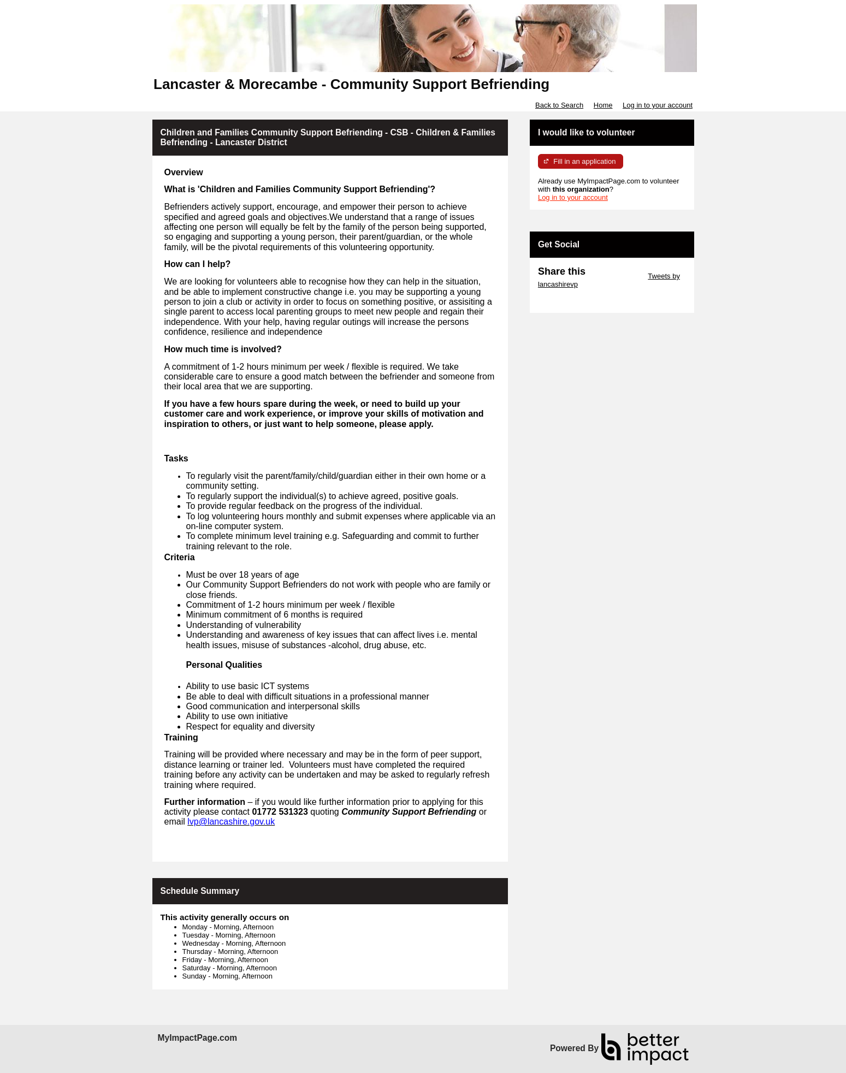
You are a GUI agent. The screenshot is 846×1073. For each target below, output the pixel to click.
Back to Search (559, 105)
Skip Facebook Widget (573, 301)
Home (603, 105)
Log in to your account (658, 105)
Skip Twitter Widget (615, 276)
